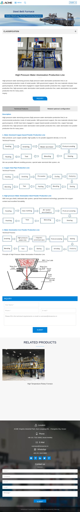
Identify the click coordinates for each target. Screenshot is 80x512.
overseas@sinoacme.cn (40, 446)
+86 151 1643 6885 (40, 453)
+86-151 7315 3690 (34, 437)
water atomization (46, 117)
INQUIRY (40, 98)
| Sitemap (56, 509)
